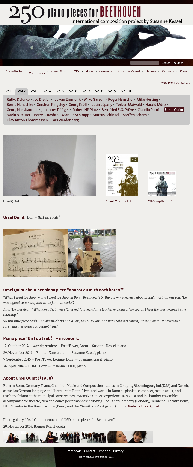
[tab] (9, 92)
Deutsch (178, 62)
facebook (74, 451)
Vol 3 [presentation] (34, 91)
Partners (168, 71)
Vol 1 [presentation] (9, 91)
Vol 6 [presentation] (73, 91)
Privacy (118, 451)
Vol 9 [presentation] (112, 91)
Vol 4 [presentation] (47, 91)
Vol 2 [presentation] (22, 91)
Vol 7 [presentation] (86, 91)
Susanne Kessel (129, 71)
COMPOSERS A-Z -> (175, 83)
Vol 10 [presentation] (126, 91)
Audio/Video (14, 71)
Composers (37, 73)
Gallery (151, 71)
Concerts (105, 71)
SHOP (89, 71)
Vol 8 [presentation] (99, 91)
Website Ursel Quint (143, 406)
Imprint (104, 451)
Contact (89, 451)
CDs (77, 71)
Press (184, 71)
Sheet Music (59, 71)
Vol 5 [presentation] (60, 91)
